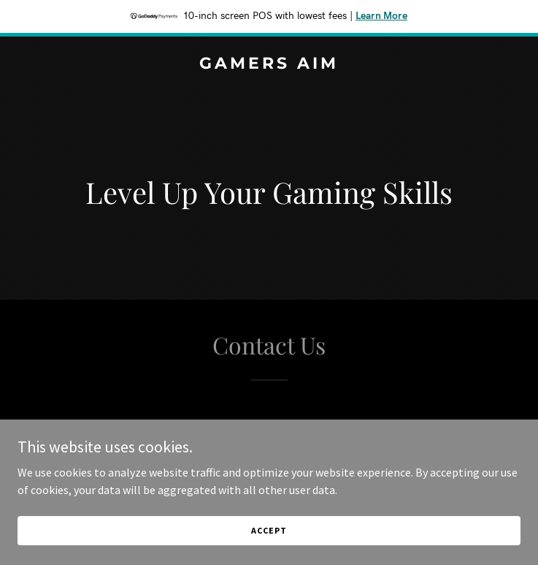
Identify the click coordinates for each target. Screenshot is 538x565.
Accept (268, 540)
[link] (269, 64)
